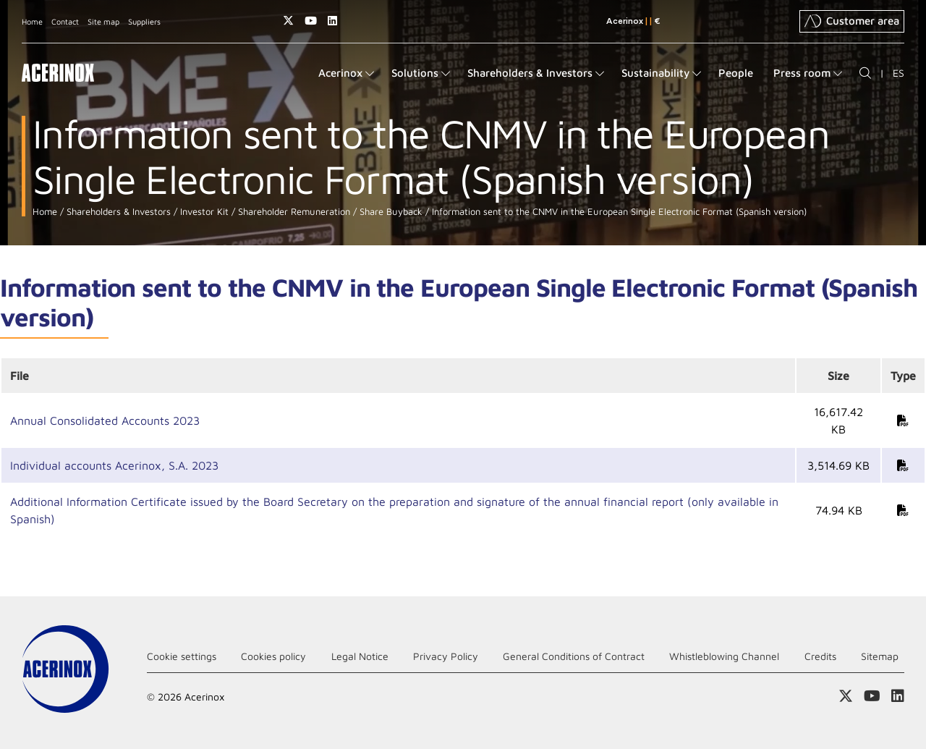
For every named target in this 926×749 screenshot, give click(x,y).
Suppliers (144, 21)
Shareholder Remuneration (292, 211)
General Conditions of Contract (574, 656)
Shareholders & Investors (117, 211)
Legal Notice (359, 656)
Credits (820, 656)
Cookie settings (181, 656)
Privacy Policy (445, 656)
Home (32, 21)
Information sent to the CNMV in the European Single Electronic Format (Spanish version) (618, 211)
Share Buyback (389, 211)
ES (898, 73)
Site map (103, 21)
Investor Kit (203, 211)
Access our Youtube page (311, 20)
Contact (65, 21)
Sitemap (880, 656)
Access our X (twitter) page (288, 20)
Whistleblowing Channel (724, 656)
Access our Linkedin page (332, 20)
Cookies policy (273, 656)
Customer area (851, 20)
